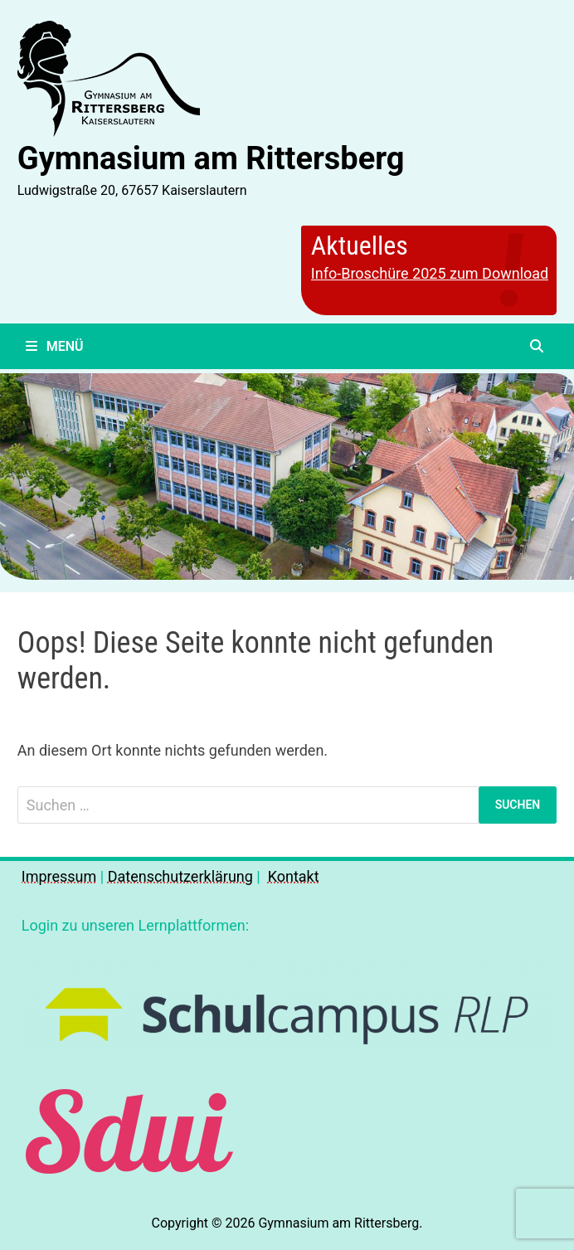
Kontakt (293, 876)
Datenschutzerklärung (180, 876)
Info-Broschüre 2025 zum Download (429, 273)
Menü (55, 346)
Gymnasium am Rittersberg (211, 158)
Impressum (59, 876)
